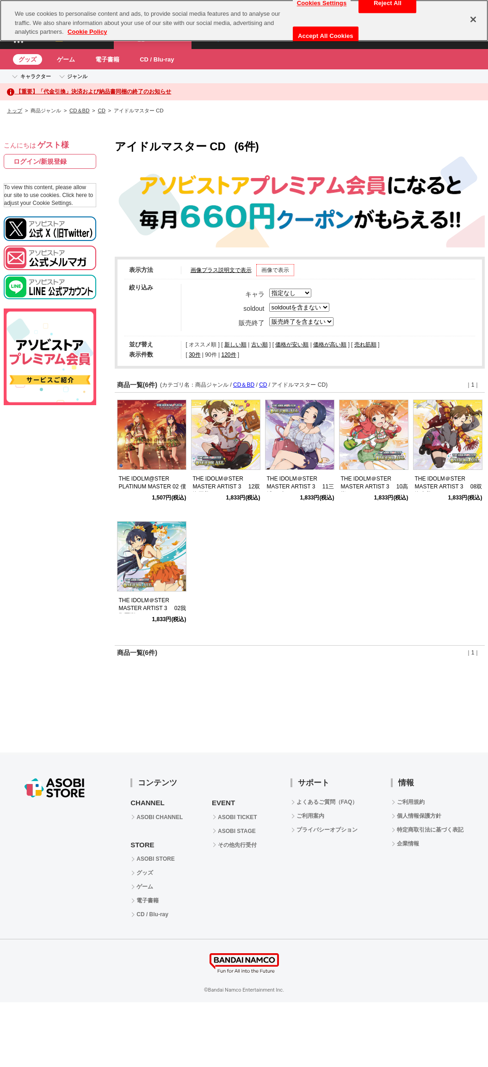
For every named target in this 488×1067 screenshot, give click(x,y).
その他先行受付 (237, 845)
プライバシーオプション (327, 829)
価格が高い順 (329, 344)
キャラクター (35, 76)
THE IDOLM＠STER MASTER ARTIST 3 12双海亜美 (226, 486)
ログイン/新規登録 (40, 161)
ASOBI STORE (155, 859)
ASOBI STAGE (237, 831)
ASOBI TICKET (237, 817)
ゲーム (66, 59)
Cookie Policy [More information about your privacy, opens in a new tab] (87, 31)
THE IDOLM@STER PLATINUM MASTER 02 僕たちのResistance (152, 486)
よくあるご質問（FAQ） (327, 802)
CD (101, 110)
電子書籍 (107, 59)
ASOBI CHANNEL (159, 817)
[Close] (473, 19)
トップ (14, 110)
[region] (244, 20)
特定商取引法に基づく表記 (430, 829)
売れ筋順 (365, 344)
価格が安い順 (292, 344)
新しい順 (235, 344)
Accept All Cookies (325, 35)
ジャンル (77, 76)
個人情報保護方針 (419, 816)
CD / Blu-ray (157, 59)
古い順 (259, 344)
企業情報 (408, 843)
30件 (194, 355)
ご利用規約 (411, 802)
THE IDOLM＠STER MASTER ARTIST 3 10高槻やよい (374, 486)
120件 (228, 355)
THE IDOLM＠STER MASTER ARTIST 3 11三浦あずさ (300, 486)
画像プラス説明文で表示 (221, 270)
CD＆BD (79, 110)
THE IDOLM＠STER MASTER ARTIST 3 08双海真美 (448, 486)
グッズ (28, 59)
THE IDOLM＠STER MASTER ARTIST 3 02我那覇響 (152, 608)
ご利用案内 (310, 816)
